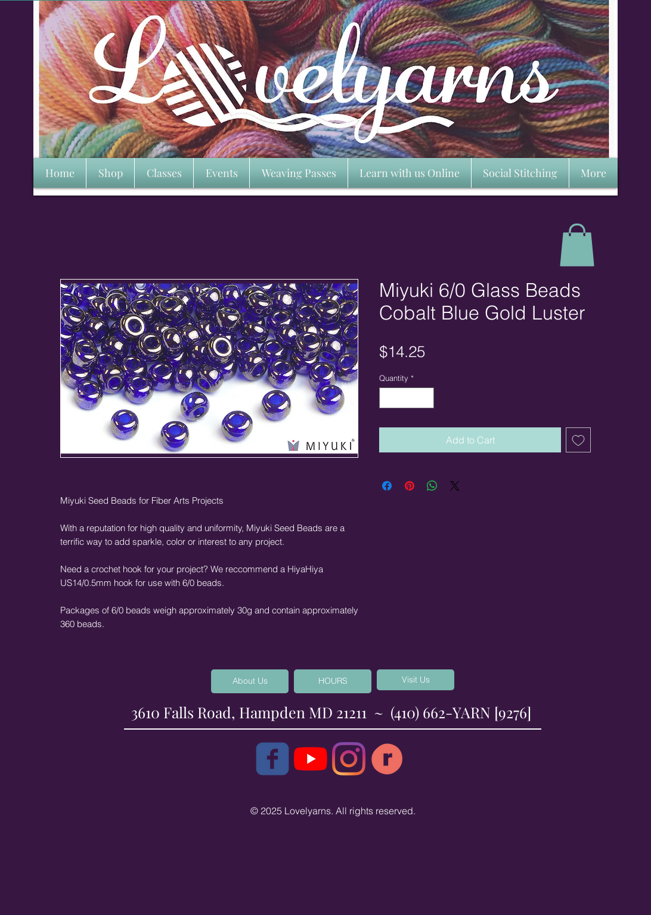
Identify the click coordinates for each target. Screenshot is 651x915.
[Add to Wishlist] (578, 439)
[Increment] (425, 398)
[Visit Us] (415, 679)
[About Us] (250, 681)
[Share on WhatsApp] (432, 486)
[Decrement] (388, 398)
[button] (577, 245)
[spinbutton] (406, 398)
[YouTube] (310, 759)
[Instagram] (348, 759)
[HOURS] (332, 681)
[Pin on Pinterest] (409, 486)
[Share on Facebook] (387, 486)
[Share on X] (455, 486)
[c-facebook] (272, 759)
